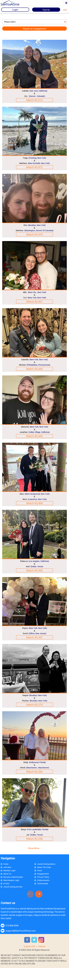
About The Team (44, 867)
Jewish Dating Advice (46, 864)
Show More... (34, 848)
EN (65, 10)
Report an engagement (34, 28)
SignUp (46, 9)
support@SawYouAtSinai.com (20, 930)
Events (6, 883)
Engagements (43, 873)
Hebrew (41, 946)
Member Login (9, 870)
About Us (7, 873)
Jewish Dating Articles (12, 886)
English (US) (29, 946)
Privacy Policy (43, 877)
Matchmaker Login (11, 880)
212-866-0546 (11, 925)
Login (15, 9)
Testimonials (42, 883)
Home (5, 864)
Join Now (7, 867)
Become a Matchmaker (13, 877)
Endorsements (43, 880)
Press (39, 870)
